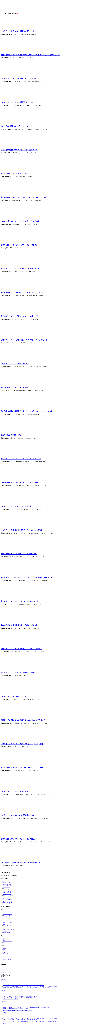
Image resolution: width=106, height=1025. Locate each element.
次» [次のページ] (5, 979)
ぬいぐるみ (6, 938)
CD (4, 960)
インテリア (6, 912)
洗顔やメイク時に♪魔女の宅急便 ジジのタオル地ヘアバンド (23, 720)
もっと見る (3, 990)
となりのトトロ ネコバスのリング (13, 696)
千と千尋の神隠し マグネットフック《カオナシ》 (19, 150)
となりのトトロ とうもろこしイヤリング (16, 506)
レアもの (5, 953)
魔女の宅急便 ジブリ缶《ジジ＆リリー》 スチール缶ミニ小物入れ (25, 197)
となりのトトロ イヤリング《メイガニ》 (16, 791)
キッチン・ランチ (7, 914)
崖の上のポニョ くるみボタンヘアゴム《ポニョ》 (19, 625)
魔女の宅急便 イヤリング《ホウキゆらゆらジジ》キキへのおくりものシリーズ (30, 55)
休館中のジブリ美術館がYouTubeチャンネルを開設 (15, 1008)
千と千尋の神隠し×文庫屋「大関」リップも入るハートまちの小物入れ (27, 411)
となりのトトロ (7, 885)
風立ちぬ (5, 898)
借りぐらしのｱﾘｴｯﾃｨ (8, 895)
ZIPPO (4, 948)
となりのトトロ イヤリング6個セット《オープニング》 (21, 649)
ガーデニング (6, 916)
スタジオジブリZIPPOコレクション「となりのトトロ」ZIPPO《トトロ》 (28, 577)
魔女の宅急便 (6, 887)
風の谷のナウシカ (7, 882)
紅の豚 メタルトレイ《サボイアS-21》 (15, 364)
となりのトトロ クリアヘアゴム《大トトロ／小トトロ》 (22, 269)
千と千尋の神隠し (7, 891)
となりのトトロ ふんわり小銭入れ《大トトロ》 (18, 31)
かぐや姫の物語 (7, 899)
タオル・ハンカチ (7, 922)
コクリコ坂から (7, 896)
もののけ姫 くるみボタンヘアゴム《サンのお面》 (19, 245)
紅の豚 (4, 888)
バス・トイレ (6, 915)
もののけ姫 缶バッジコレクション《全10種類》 (18, 839)
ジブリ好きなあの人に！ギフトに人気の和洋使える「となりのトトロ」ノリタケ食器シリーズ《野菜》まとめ (29, 1021)
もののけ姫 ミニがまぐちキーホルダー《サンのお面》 (21, 221)
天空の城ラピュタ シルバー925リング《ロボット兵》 (20, 601)
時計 (4, 949)
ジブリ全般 (6, 881)
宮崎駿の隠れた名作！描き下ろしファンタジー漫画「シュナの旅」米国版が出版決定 (23, 985)
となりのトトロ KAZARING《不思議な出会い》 (18, 815)
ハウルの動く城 (7, 892)
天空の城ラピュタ (7, 884)
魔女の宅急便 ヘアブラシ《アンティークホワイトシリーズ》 (23, 767)
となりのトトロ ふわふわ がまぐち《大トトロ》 (19, 78)
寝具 (4, 924)
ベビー (4, 931)
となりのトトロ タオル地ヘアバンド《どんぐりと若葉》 (22, 530)
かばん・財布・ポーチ (8, 929)
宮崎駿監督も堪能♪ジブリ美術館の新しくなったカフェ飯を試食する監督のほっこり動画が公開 (26, 987)
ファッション (6, 928)
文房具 (4, 926)
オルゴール (6, 950)
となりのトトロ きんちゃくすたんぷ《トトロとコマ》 (21, 459)
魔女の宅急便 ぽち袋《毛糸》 (11, 435)
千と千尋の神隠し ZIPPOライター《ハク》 (16, 126)
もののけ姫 (6, 889)
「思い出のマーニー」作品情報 (10, 999)
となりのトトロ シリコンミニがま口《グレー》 (18, 672)
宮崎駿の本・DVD (7, 901)
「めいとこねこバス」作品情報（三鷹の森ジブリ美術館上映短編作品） (20, 996)
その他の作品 (6, 904)
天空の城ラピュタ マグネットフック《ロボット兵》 (20, 316)
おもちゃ (5, 942)
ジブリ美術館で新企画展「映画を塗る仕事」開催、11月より (17, 1010)
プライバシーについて (6, 972)
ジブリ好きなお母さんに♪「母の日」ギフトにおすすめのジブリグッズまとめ (22, 1019)
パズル (4, 939)
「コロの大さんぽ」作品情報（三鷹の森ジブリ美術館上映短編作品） (20, 997)
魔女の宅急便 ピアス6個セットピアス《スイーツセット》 (22, 292)
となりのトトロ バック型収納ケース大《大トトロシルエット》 (24, 340)
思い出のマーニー (7, 902)
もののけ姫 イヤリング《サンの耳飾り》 (16, 387)
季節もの (5, 952)
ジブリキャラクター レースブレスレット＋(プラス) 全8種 (22, 744)
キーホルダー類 (7, 925)
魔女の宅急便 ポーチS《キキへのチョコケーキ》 (19, 554)
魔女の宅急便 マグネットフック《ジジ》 (16, 173)
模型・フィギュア (7, 941)
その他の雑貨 (6, 932)
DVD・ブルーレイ (7, 959)
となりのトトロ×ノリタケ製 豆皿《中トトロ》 (18, 102)
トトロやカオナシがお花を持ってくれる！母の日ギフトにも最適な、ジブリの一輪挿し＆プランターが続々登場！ (30, 986)
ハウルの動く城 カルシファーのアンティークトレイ (20, 482)
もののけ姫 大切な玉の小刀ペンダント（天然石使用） (21, 863)
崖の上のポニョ (7, 894)
